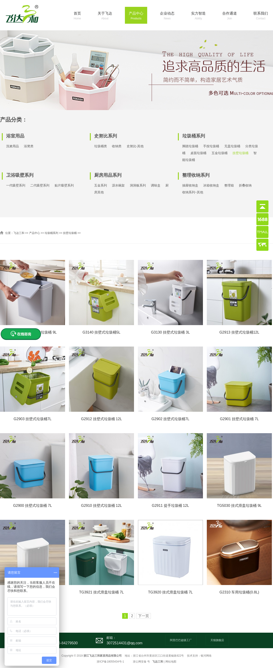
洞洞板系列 (138, 185)
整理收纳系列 (196, 175)
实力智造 (198, 16)
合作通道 (229, 16)
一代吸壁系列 (15, 185)
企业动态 (167, 16)
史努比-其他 (135, 146)
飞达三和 (18, 233)
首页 (77, 16)
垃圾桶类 (100, 146)
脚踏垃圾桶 (190, 146)
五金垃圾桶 (220, 153)
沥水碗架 (118, 185)
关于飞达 (105, 16)
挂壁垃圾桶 (240, 153)
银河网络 (206, 655)
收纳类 (116, 146)
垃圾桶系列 (193, 135)
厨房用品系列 (107, 175)
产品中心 (136, 16)
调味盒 (155, 185)
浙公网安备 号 (141, 661)
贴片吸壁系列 (64, 185)
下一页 (143, 616)
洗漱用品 (12, 146)
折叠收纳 (245, 185)
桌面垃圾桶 (198, 153)
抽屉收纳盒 (190, 185)
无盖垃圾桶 (232, 146)
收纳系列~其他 (192, 192)
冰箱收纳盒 (211, 185)
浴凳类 (28, 146)
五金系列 (100, 185)
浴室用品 (15, 135)
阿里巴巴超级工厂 (181, 640)
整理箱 (229, 185)
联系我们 (260, 16)
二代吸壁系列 (39, 185)
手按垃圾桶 (211, 146)
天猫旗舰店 (217, 640)
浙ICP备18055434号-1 (110, 661)
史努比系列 (105, 135)
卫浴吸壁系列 (19, 175)
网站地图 (170, 661)
